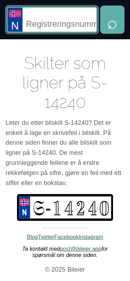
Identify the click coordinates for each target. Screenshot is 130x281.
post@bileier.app (81, 249)
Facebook (66, 237)
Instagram (91, 237)
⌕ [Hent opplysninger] (112, 22)
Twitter (46, 237)
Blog (32, 237)
